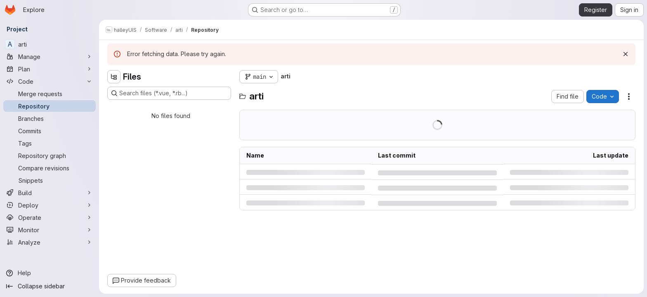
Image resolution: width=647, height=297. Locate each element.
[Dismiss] (625, 54)
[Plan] (49, 69)
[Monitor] (49, 230)
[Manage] (49, 56)
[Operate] (49, 217)
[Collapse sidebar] (49, 286)
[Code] (49, 81)
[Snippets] (49, 180)
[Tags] (49, 143)
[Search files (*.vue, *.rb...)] (169, 93)
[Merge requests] (49, 93)
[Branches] (49, 118)
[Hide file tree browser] (113, 76)
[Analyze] (49, 242)
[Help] (49, 273)
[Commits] (49, 131)
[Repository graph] (49, 155)
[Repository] (49, 106)
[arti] (49, 44)
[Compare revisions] (49, 168)
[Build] (49, 192)
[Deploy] (49, 205)
